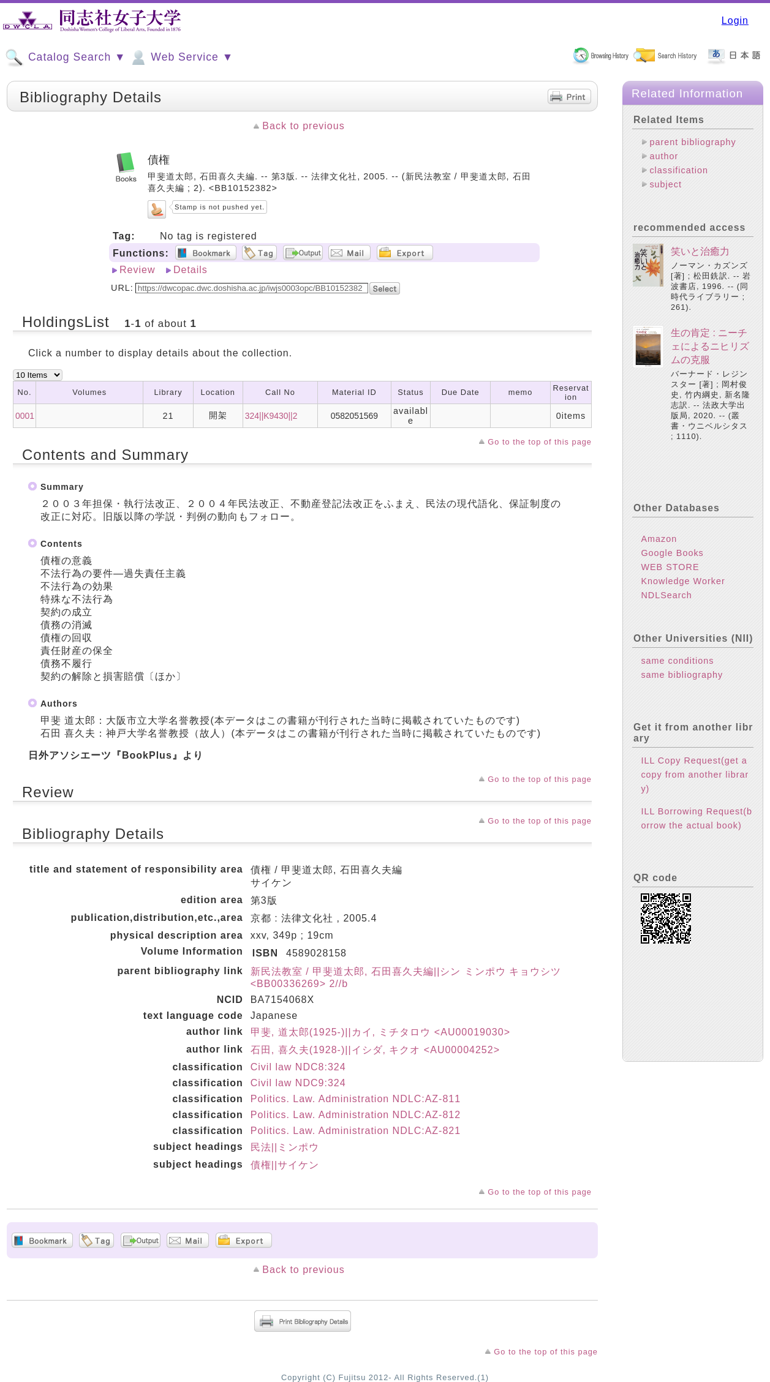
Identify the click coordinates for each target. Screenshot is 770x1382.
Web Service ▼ (181, 57)
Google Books (672, 553)
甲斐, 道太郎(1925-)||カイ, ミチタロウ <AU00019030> (380, 1032)
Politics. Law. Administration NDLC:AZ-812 (356, 1115)
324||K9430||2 (271, 416)
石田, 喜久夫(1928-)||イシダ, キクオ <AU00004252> (375, 1050)
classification (678, 170)
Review (137, 270)
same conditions (677, 661)
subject (665, 184)
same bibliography (682, 675)
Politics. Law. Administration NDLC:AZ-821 (356, 1130)
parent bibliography (692, 142)
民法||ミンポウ (285, 1147)
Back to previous (303, 126)
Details (190, 270)
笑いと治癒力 (700, 251)
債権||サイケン (285, 1165)
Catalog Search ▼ (65, 57)
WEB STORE (670, 567)
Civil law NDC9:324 (298, 1083)
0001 (24, 416)
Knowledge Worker (683, 581)
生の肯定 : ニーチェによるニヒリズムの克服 (710, 347)
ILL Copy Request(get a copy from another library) (695, 775)
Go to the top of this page (540, 441)
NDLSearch (666, 595)
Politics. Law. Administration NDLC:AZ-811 (356, 1099)
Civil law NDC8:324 (298, 1067)
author (663, 156)
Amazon (659, 539)
